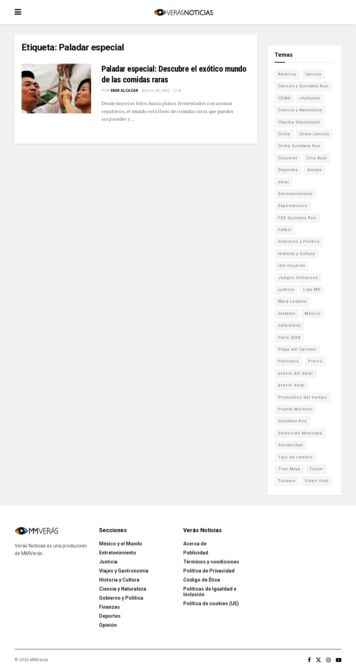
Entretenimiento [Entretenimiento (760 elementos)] (295, 194)
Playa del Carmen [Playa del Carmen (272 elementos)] (297, 349)
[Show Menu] (18, 12)
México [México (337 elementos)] (312, 313)
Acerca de (195, 543)
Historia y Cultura (119, 580)
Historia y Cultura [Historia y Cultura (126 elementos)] (296, 253)
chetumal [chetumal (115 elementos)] (310, 98)
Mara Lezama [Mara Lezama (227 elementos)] (292, 301)
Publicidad (195, 552)
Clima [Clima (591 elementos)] (284, 134)
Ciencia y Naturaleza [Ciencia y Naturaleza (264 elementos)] (300, 110)
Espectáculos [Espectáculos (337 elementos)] (292, 205)
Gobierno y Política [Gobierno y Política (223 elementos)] (299, 241)
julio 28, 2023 (156, 90)
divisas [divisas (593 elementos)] (314, 170)
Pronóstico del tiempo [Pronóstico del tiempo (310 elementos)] (302, 397)
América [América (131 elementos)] (287, 74)
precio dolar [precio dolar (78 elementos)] (291, 385)
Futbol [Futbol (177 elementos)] (285, 229)
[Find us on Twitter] (318, 660)
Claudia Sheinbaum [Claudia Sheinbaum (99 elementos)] (299, 122)
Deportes (110, 616)
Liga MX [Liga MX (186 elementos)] (311, 289)
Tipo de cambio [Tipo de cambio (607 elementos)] (295, 457)
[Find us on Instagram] (328, 660)
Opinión (108, 625)
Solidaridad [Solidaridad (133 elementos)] (290, 445)
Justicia (108, 562)
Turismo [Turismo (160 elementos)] (287, 481)
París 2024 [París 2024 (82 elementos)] (289, 337)
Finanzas (109, 607)
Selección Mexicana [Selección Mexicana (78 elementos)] (300, 433)
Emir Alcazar (124, 90)
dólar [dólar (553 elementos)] (283, 182)
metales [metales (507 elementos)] (287, 313)
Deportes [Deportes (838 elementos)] (288, 170)
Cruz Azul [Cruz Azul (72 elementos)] (316, 158)
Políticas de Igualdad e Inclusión (209, 591)
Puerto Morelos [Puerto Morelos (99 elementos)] (295, 409)
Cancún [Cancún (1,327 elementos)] (313, 74)
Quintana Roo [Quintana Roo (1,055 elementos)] (292, 421)
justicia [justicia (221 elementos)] (286, 289)
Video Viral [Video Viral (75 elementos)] (317, 481)
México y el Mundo (120, 543)
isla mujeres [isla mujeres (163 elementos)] (291, 265)
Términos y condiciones (211, 562)
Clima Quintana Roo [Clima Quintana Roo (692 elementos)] (299, 146)
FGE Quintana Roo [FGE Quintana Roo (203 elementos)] (297, 218)
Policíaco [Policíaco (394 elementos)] (288, 361)
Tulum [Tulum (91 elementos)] (316, 469)
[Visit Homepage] (183, 12)
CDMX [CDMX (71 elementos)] (284, 98)
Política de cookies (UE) (211, 603)
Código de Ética (201, 580)
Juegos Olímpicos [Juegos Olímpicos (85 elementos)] (298, 277)
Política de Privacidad (209, 571)
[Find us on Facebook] (309, 660)
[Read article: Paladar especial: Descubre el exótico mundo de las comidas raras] (56, 88)
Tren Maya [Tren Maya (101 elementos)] (289, 469)
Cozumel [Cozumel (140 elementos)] (287, 158)
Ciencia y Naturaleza (122, 589)
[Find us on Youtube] (338, 660)
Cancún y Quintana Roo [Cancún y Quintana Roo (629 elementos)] (303, 86)
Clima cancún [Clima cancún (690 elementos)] (314, 134)
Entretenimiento (117, 552)
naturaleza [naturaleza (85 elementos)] (289, 325)
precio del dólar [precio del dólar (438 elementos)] (295, 373)
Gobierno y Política (121, 598)
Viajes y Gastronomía (123, 571)
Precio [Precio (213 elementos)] (315, 361)
